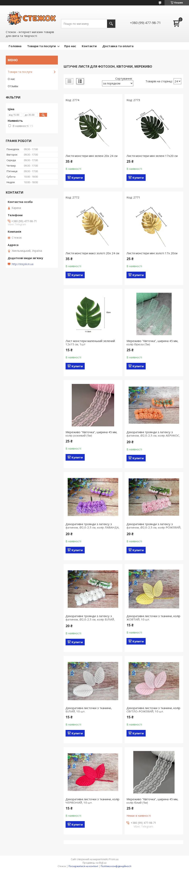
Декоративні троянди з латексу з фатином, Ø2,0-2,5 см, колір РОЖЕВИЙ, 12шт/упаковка (154, 527)
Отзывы (13, 86)
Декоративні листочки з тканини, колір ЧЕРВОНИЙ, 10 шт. (92, 800)
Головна (15, 46)
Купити (77, 177)
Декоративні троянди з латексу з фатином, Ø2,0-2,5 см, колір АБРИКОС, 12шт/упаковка (153, 435)
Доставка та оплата (117, 46)
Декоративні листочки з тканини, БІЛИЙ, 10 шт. (89, 709)
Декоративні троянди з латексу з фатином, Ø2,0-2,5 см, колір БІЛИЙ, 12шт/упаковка (90, 619)
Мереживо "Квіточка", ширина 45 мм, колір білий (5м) (152, 800)
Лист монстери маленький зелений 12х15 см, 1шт (90, 342)
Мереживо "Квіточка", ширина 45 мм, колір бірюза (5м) (152, 342)
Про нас (70, 46)
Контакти (89, 46)
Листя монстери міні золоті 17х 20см (152, 253)
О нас (11, 79)
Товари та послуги (41, 46)
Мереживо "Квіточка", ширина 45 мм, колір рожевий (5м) (91, 433)
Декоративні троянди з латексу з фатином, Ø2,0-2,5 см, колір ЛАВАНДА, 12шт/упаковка (92, 527)
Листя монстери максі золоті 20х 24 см (92, 253)
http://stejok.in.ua (22, 264)
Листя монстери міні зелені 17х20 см (152, 155)
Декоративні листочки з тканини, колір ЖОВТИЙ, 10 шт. (153, 617)
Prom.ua (113, 859)
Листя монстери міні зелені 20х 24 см (91, 155)
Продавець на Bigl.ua (94, 862)
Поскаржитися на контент (83, 866)
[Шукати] (111, 24)
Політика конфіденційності (116, 866)
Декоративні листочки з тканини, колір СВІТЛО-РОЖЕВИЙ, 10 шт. (153, 709)
